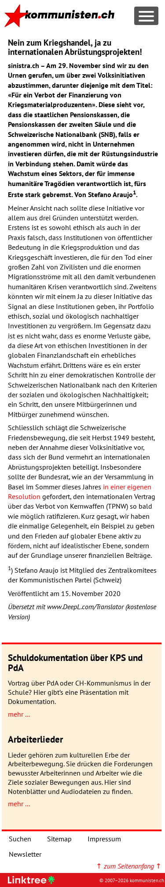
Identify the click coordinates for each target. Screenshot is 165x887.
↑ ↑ (128, 866)
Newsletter (25, 854)
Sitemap (59, 838)
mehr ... (19, 714)
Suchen (20, 838)
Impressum (104, 838)
